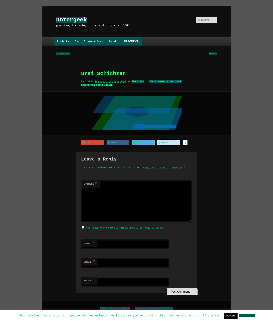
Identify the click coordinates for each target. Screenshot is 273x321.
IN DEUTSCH (131, 41)
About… (113, 41)
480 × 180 (138, 81)
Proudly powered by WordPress (154, 307)
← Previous (63, 54)
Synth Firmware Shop (89, 41)
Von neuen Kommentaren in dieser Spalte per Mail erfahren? (125, 227)
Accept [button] (230, 315)
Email (89, 261)
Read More (247, 315)
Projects (63, 41)
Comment (90, 184)
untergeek (71, 20)
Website (89, 280)
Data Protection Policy (115, 307)
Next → (213, 54)
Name (89, 243)
